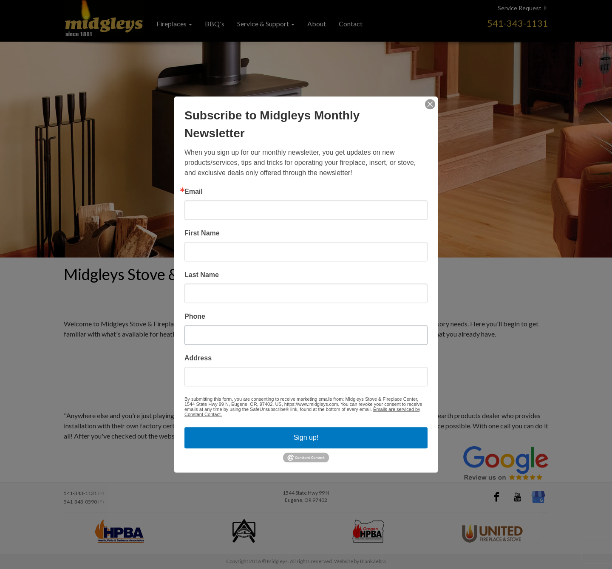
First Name (202, 233)
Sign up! (306, 437)
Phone (194, 316)
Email (193, 191)
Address (198, 358)
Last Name (201, 275)
